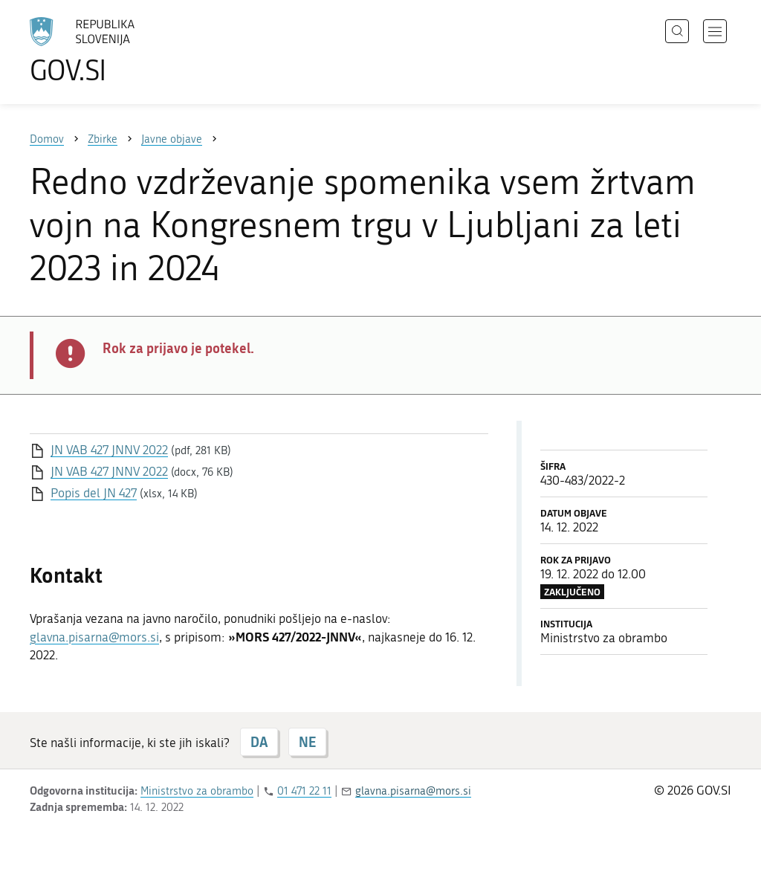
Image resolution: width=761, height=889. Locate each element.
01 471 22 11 (304, 791)
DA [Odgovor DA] (259, 741)
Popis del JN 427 (94, 492)
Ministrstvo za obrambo (196, 791)
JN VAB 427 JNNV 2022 (109, 449)
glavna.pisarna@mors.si (94, 637)
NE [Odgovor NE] (307, 741)
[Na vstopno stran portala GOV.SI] (123, 50)
